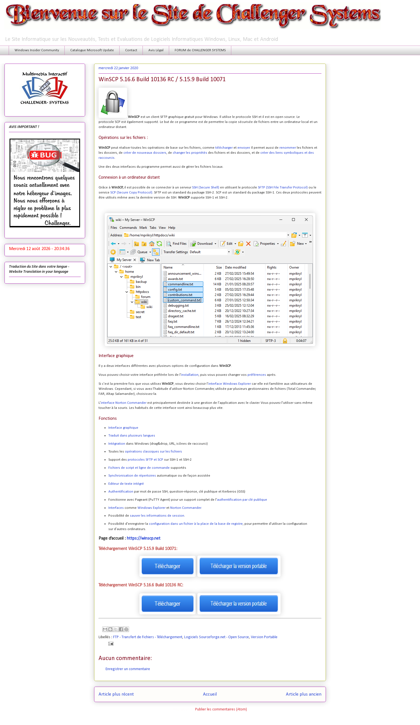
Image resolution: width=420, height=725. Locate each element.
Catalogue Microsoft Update (92, 50)
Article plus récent (116, 694)
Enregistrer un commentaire (128, 669)
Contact (131, 50)
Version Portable (264, 637)
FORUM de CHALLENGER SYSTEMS (200, 50)
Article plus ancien (303, 694)
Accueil (210, 694)
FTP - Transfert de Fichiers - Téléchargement (147, 637)
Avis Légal (156, 50)
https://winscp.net (143, 538)
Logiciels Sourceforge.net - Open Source (216, 637)
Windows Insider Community (37, 50)
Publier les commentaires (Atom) (221, 709)
